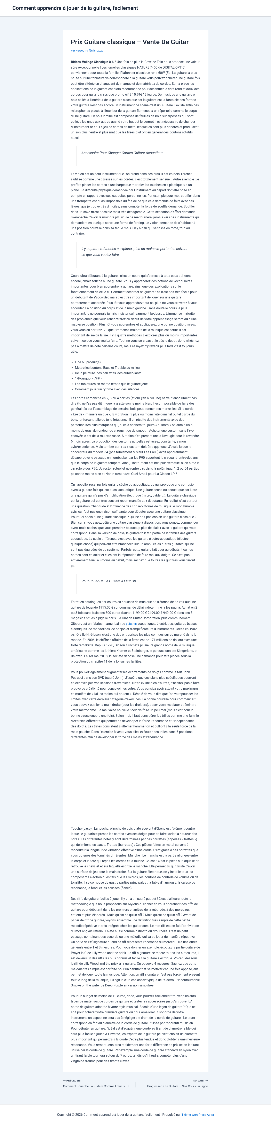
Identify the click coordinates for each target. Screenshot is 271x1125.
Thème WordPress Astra (198, 1115)
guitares (132, 624)
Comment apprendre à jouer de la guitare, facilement (75, 8)
